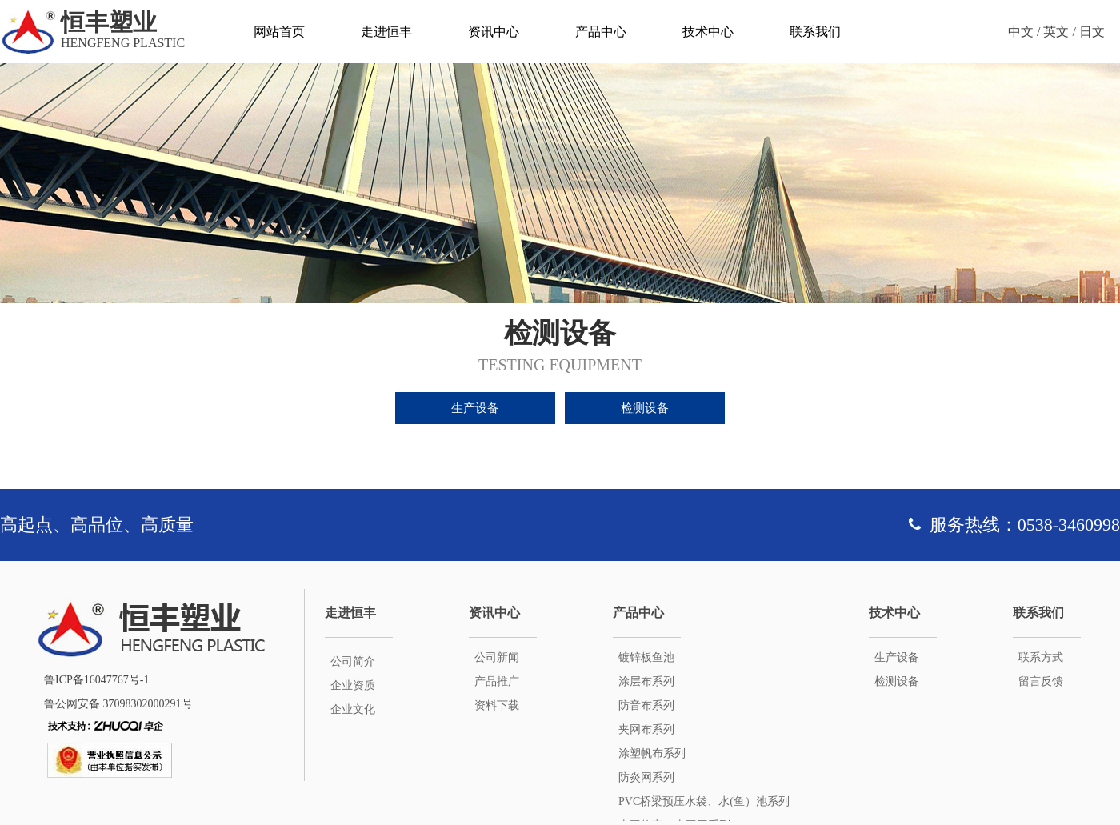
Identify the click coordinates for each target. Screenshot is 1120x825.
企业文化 (352, 709)
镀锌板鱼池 (646, 657)
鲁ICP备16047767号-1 (96, 680)
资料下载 (496, 705)
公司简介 (352, 661)
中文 (1021, 31)
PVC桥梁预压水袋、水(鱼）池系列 (704, 801)
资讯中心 (493, 31)
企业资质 (352, 685)
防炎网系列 (646, 777)
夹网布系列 (646, 729)
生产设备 (475, 408)
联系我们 (815, 31)
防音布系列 (646, 705)
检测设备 (645, 408)
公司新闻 (496, 657)
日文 (1092, 31)
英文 (1056, 31)
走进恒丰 (386, 31)
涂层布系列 (646, 681)
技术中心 (708, 31)
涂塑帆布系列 (652, 753)
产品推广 (496, 681)
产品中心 (600, 31)
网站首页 (279, 31)
